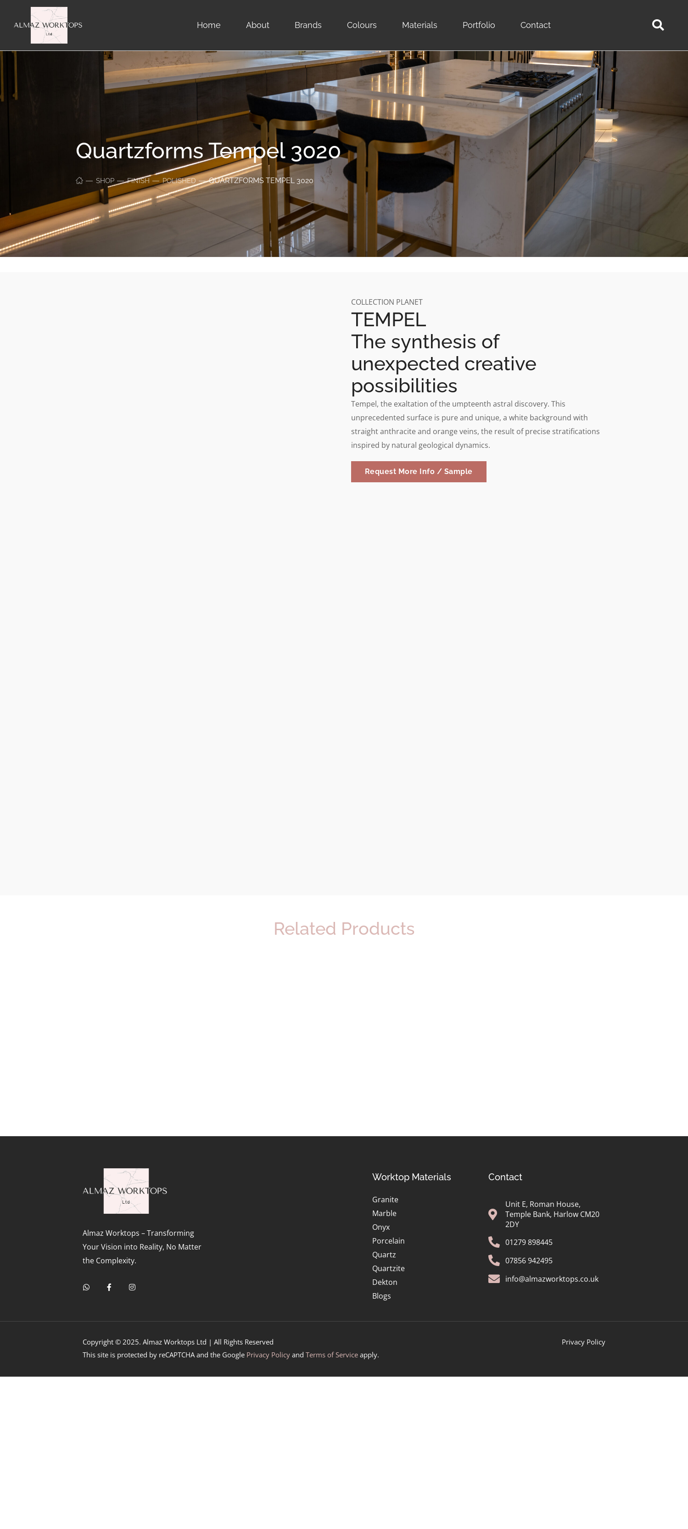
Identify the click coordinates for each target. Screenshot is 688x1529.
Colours (362, 25)
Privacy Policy (268, 1492)
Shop (106, 180)
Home (209, 25)
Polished (183, 180)
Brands (308, 25)
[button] (658, 25)
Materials (419, 25)
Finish (140, 180)
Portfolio (479, 25)
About (257, 25)
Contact (535, 25)
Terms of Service (332, 1492)
